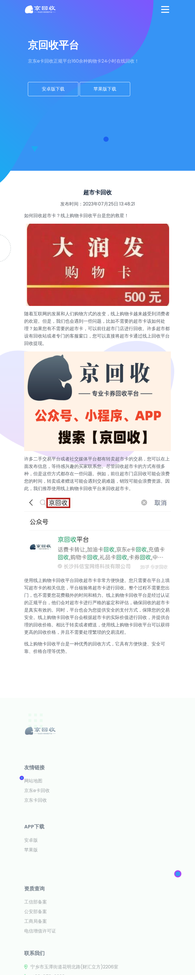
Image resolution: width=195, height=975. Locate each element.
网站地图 (33, 809)
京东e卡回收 (37, 818)
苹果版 (31, 872)
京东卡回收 (35, 828)
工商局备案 (35, 955)
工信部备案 (35, 935)
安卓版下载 (53, 89)
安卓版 (31, 863)
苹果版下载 (105, 89)
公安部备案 (35, 945)
